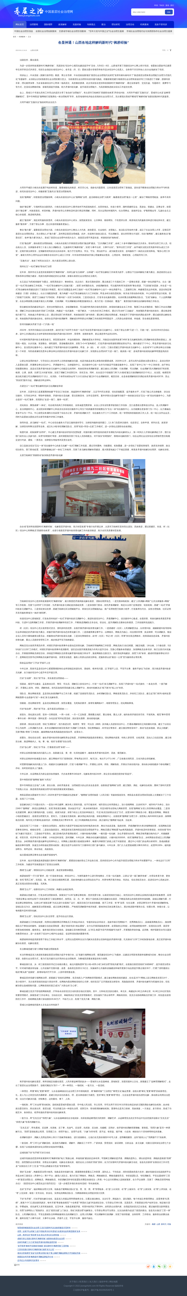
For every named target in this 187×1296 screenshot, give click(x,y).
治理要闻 (34, 24)
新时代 (163, 1224)
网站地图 (113, 1282)
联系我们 (83, 1282)
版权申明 (103, 1282)
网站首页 (20, 24)
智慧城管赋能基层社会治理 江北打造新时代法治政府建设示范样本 (44, 1228)
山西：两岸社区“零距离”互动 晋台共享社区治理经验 (38, 1235)
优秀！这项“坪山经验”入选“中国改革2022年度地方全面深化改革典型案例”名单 (48, 1231)
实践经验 (77, 24)
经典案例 (144, 24)
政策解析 (62, 24)
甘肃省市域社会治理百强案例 (72, 31)
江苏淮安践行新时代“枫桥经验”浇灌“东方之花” (35, 1249)
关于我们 (73, 1282)
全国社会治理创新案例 (46, 31)
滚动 (167, 5)
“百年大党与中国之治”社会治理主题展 (106, 31)
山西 (158, 1224)
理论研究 (116, 24)
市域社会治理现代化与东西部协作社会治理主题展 (149, 31)
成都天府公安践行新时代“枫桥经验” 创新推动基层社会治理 (41, 1239)
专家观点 (91, 24)
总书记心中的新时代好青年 (28, 1260)
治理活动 (130, 24)
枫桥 (154, 1224)
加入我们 (93, 1282)
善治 (103, 24)
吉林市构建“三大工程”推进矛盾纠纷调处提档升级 (37, 1242)
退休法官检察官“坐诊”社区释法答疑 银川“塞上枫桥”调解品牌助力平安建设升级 (48, 1253)
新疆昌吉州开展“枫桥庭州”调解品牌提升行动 (35, 1257)
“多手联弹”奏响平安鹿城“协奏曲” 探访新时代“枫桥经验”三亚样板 (43, 1246)
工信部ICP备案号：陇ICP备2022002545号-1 (93, 1290)
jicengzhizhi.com (88, 1286)
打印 (18, 1265)
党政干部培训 (161, 24)
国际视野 (48, 24)
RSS (156, 5)
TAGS (161, 5)
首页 (14, 37)
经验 (169, 1224)
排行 (172, 5)
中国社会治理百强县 (23, 31)
